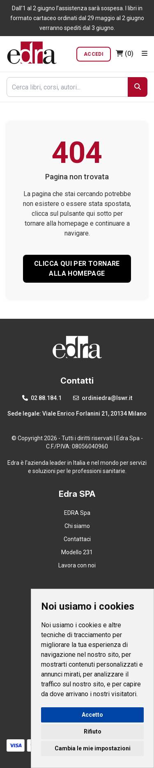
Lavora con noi (77, 565)
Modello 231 (77, 552)
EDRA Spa (77, 513)
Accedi (93, 54)
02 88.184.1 (42, 398)
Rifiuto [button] (92, 731)
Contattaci (77, 539)
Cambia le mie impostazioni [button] (93, 748)
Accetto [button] (92, 714)
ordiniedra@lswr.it (102, 398)
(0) (124, 53)
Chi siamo (77, 526)
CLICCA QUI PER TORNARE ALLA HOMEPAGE (77, 268)
